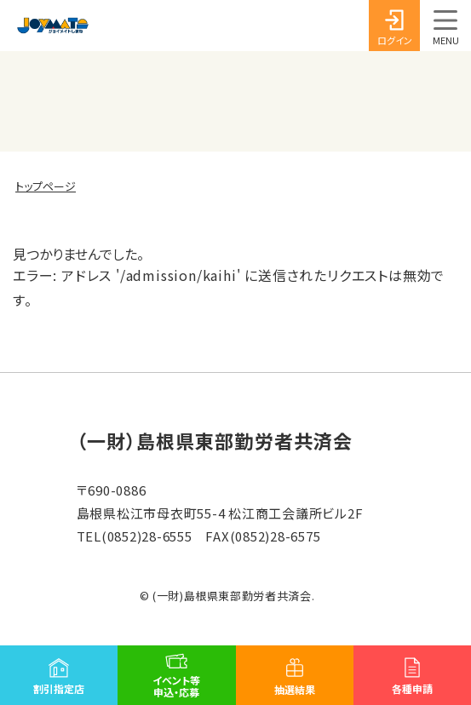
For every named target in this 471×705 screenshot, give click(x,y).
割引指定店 (58, 688)
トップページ (45, 186)
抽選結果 (294, 689)
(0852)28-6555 (146, 536)
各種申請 (412, 688)
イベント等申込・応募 (176, 686)
